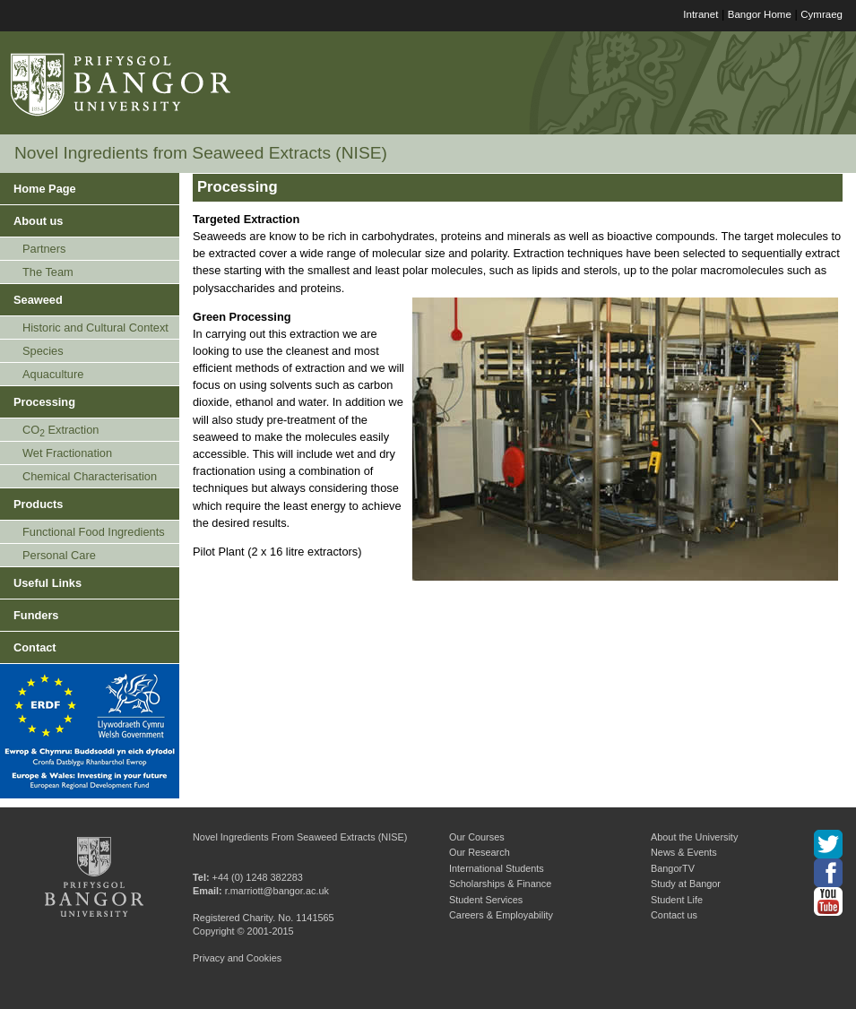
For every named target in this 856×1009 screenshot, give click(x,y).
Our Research (479, 852)
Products (38, 504)
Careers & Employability (501, 915)
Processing (44, 402)
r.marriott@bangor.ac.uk (277, 890)
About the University (694, 837)
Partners (43, 248)
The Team (47, 272)
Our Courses (477, 837)
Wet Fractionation (67, 453)
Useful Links (47, 583)
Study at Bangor (686, 883)
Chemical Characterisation (89, 476)
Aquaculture (52, 374)
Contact (34, 647)
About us (38, 221)
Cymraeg (821, 14)
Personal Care (59, 555)
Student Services (486, 899)
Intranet (700, 14)
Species (43, 351)
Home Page (44, 188)
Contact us (674, 915)
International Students (496, 868)
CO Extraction (60, 430)
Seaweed (38, 299)
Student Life (677, 899)
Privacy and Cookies (237, 958)
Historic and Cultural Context (95, 327)
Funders (35, 615)
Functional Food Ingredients (93, 532)
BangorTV (673, 868)
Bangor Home (759, 14)
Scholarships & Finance (500, 883)
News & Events (684, 852)
